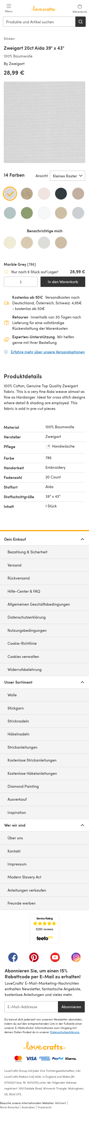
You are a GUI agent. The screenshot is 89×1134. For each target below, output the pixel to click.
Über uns (15, 837)
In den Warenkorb (63, 281)
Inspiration (17, 812)
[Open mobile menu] (9, 8)
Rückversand (19, 577)
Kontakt (14, 850)
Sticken (9, 38)
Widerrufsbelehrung (25, 669)
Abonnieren (71, 1006)
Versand (14, 565)
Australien (28, 1107)
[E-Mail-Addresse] (31, 1006)
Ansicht (42, 176)
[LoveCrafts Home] (44, 1046)
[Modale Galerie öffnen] (44, 122)
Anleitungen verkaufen (27, 890)
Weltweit (60, 1103)
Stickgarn (16, 708)
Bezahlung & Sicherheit (27, 551)
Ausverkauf (17, 799)
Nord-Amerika (9, 1107)
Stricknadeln (18, 720)
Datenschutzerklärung (27, 617)
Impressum (17, 863)
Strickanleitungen (22, 747)
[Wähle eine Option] (67, 176)
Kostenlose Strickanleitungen (32, 760)
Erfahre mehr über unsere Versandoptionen (48, 351)
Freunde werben (22, 903)
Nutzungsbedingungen (27, 630)
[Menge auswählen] (20, 281)
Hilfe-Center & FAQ (24, 591)
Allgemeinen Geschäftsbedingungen (39, 604)
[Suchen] (80, 21)
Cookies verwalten (23, 656)
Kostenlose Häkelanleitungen (32, 773)
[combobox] (39, 21)
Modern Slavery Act (24, 876)
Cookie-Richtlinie (22, 643)
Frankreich (45, 1107)
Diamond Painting (23, 786)
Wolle (12, 694)
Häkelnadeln (18, 733)
